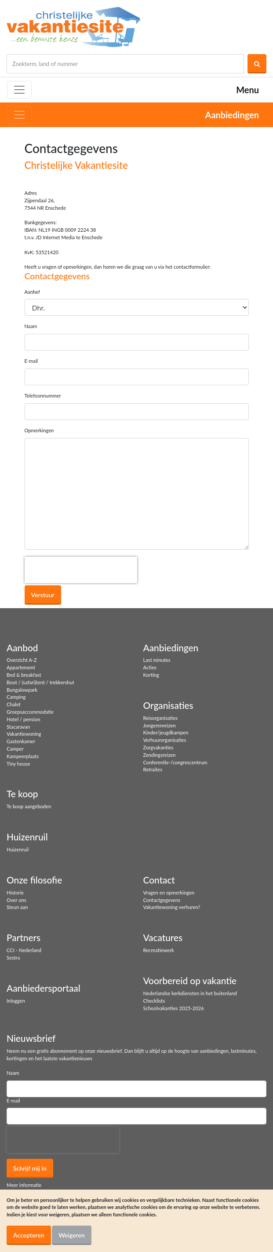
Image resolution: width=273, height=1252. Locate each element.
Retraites (153, 769)
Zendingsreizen (159, 755)
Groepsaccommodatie (30, 712)
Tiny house (18, 764)
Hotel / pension (23, 719)
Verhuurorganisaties (164, 740)
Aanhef (32, 292)
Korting (151, 675)
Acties (150, 667)
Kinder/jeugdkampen (166, 732)
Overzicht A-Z (22, 660)
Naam (31, 326)
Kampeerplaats (23, 756)
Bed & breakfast (24, 675)
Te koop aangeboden (29, 806)
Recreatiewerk (158, 950)
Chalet (14, 704)
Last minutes (157, 660)
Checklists (154, 1001)
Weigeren (71, 1235)
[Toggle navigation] (19, 90)
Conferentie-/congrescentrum (175, 762)
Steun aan (17, 907)
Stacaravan (18, 727)
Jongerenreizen (159, 725)
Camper (15, 749)
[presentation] (81, 570)
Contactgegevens (162, 900)
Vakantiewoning (24, 734)
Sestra (13, 957)
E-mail (31, 361)
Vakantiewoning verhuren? (171, 907)
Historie (15, 892)
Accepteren (28, 1235)
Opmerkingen (39, 430)
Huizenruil (18, 849)
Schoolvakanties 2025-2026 (173, 1008)
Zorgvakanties (158, 747)
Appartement (21, 667)
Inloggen (16, 1001)
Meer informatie (24, 1185)
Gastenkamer (21, 741)
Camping (16, 697)
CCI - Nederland (24, 950)
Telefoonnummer (43, 395)
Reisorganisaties (160, 718)
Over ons (16, 900)
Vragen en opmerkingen (169, 892)
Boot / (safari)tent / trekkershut (40, 682)
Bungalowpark (22, 690)
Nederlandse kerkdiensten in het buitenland (190, 993)
